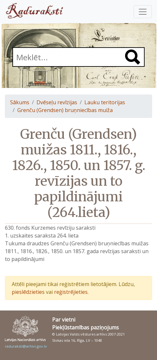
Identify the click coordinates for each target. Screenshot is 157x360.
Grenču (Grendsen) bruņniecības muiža (65, 110)
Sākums (19, 102)
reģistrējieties (71, 291)
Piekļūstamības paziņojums (85, 327)
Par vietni (63, 319)
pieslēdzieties (28, 291)
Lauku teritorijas (104, 102)
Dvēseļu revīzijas (56, 102)
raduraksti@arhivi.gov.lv (26, 346)
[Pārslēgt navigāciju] (143, 11)
